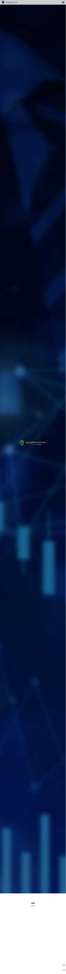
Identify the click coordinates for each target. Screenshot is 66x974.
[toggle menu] (63, 2)
